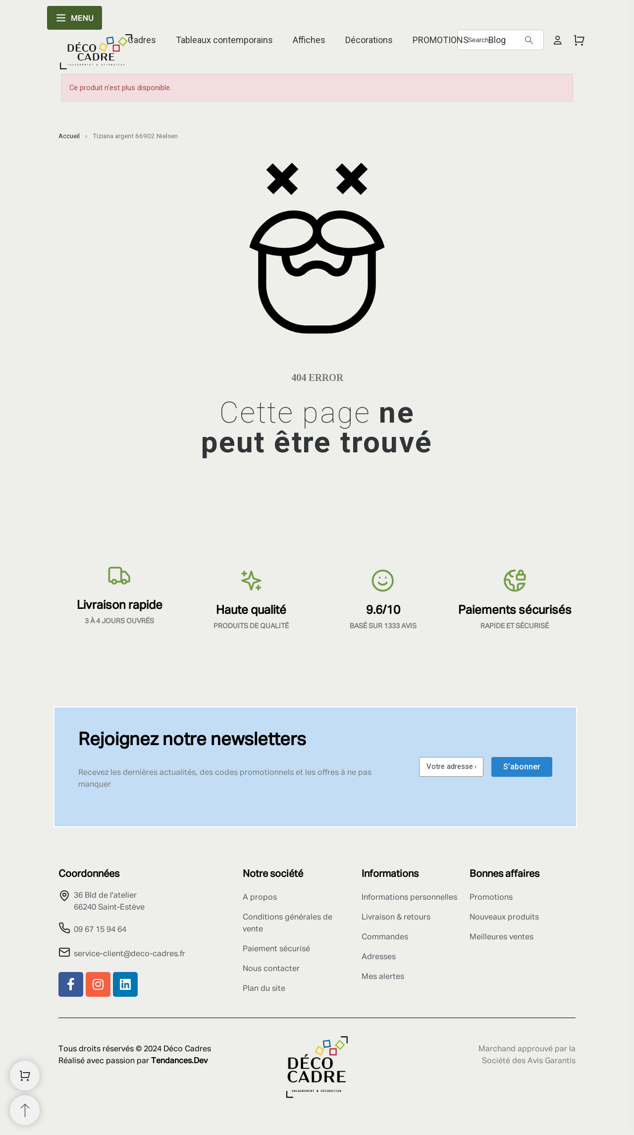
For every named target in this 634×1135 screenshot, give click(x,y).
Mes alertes (383, 977)
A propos (260, 898)
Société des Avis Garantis (529, 1061)
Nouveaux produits (504, 917)
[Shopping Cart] (25, 1075)
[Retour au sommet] (25, 1110)
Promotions (491, 898)
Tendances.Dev (179, 1061)
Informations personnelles (409, 898)
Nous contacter (271, 969)
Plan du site (264, 989)
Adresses (379, 957)
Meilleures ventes (501, 937)
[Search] (529, 40)
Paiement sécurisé (276, 949)
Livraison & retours (396, 917)
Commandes (385, 937)
